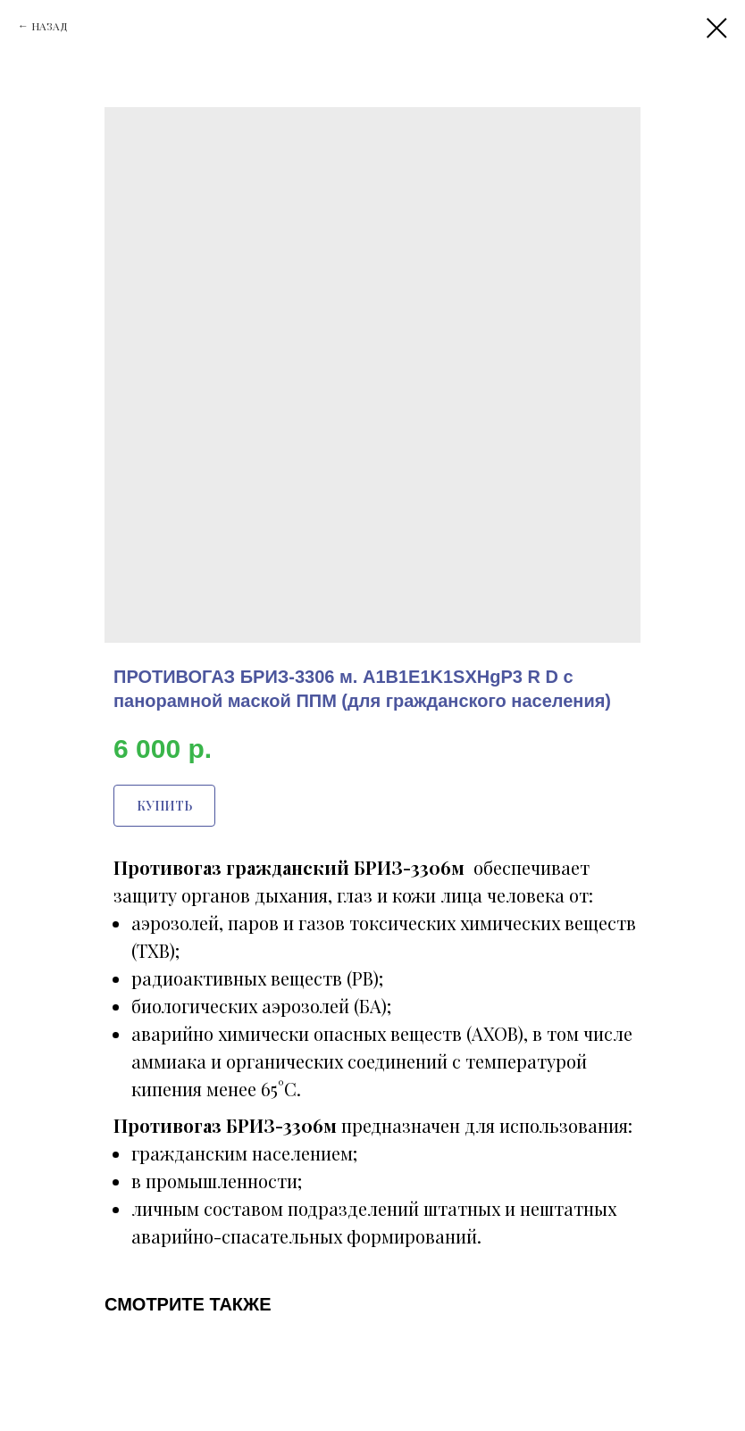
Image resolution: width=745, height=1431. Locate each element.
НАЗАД (49, 26)
